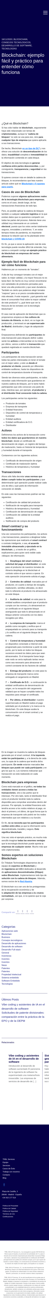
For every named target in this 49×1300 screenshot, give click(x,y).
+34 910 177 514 (9, 1198)
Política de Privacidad (10, 1206)
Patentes (6, 968)
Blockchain (7, 934)
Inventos (5, 959)
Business (6, 937)
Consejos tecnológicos (12, 940)
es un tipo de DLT (31, 148)
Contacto (6, 1175)
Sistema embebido (10, 978)
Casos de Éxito (9, 1169)
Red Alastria (26, 881)
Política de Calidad (9, 1208)
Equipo (5, 1162)
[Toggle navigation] (45, 12)
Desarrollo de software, (17, 45)
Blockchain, (21, 39)
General (5, 953)
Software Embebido (11, 981)
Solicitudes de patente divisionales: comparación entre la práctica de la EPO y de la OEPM (23, 1016)
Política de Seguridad (10, 1211)
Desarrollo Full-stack (11, 950)
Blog (4, 1178)
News (4, 965)
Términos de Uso (9, 1214)
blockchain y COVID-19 (13, 239)
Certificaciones (8, 1217)
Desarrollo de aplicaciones (14, 943)
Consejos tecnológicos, (16, 42)
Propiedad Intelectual (11, 974)
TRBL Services (9, 1159)
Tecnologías (9, 49)
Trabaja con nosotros (11, 1172)
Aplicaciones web (10, 931)
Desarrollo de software (12, 946)
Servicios (6, 1165)
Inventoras (6, 956)
